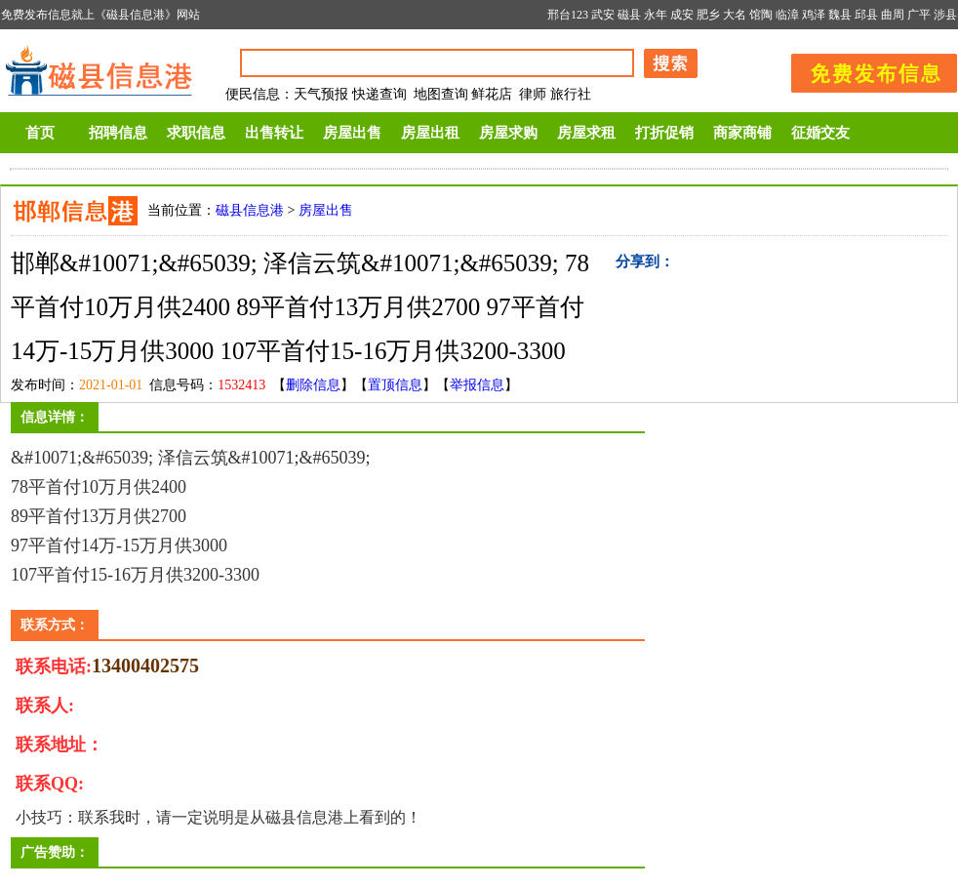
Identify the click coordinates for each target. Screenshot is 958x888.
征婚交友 (820, 133)
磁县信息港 (250, 210)
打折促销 (664, 133)
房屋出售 (352, 133)
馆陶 (761, 14)
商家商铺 (742, 133)
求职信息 (196, 133)
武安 (603, 14)
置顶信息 (395, 385)
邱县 (866, 14)
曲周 (892, 14)
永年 (655, 14)
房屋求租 (586, 133)
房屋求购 (508, 133)
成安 (682, 14)
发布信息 (864, 70)
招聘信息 (118, 133)
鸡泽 (813, 14)
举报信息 (477, 385)
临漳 (787, 14)
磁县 (629, 14)
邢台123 (567, 14)
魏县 (840, 14)
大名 (734, 14)
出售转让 (274, 133)
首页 (40, 133)
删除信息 (313, 385)
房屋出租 (430, 133)
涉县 (945, 14)
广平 (919, 14)
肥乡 (708, 14)
